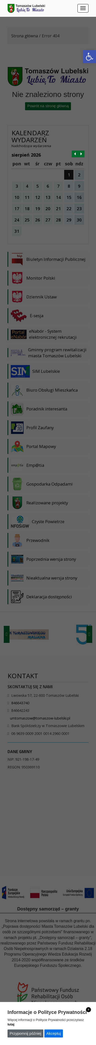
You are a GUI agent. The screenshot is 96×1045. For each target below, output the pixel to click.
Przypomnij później (25, 1033)
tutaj (11, 1024)
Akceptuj (53, 1033)
